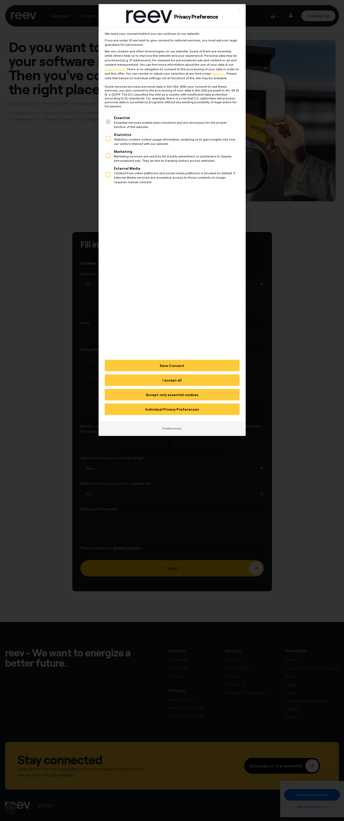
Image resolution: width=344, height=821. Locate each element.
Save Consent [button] (172, 360)
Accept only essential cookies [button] (172, 389)
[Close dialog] (239, 5)
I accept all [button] (172, 374)
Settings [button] (218, 68)
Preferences (172, 423)
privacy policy (115, 63)
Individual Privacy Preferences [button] (172, 403)
